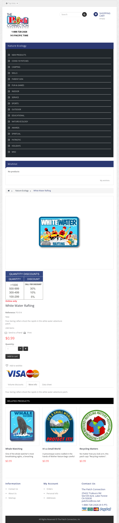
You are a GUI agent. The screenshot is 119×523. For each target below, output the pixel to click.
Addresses (51, 498)
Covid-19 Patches (20, 61)
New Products (19, 55)
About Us (12, 493)
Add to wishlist (15, 365)
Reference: (10, 312)
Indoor (15, 91)
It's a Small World (51, 448)
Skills (14, 73)
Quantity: (9, 344)
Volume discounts (15, 384)
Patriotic (16, 139)
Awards (15, 127)
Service (15, 97)
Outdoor (16, 109)
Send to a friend (15, 332)
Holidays (16, 146)
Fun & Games (18, 85)
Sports (15, 103)
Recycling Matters (89, 448)
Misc (14, 152)
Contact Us (13, 489)
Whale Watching (13, 448)
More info (33, 384)
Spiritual (16, 133)
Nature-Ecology (20, 121)
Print (29, 332)
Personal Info (52, 493)
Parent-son (17, 79)
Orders (50, 489)
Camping (16, 67)
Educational (18, 115)
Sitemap (12, 498)
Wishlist (12, 163)
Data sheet (47, 384)
